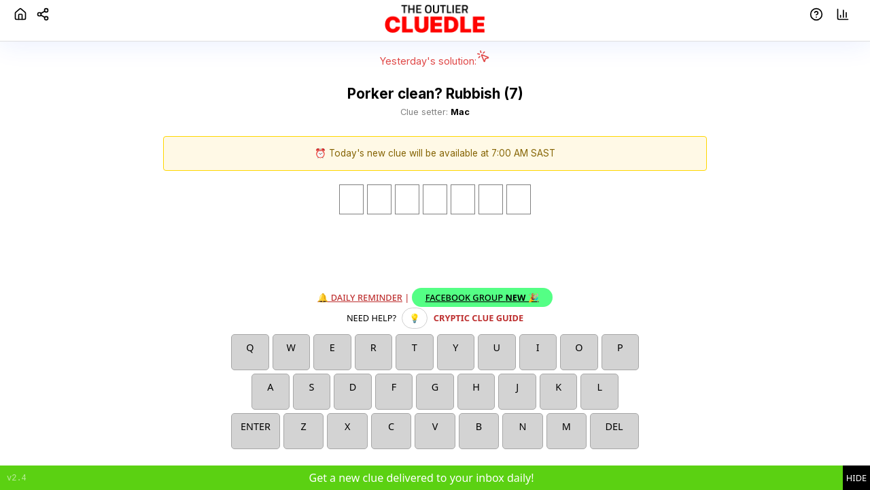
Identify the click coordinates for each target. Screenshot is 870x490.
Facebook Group (482, 297)
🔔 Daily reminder (359, 297)
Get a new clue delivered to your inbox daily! (421, 477)
